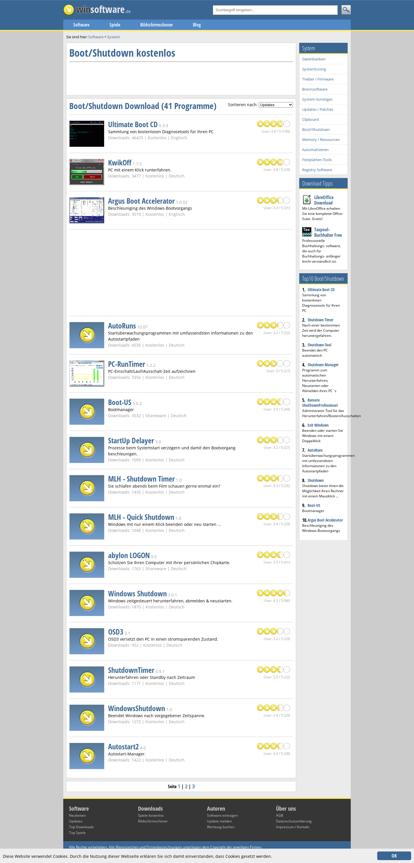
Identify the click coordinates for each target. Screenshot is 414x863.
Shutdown (316, 480)
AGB (279, 815)
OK (394, 856)
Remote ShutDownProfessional (320, 402)
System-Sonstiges (317, 99)
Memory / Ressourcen (321, 139)
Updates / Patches (317, 109)
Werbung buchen (220, 826)
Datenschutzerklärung (294, 821)
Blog (197, 25)
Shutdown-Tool (319, 345)
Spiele (115, 25)
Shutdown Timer (321, 319)
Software (81, 25)
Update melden (219, 821)
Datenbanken (313, 59)
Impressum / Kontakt (292, 826)
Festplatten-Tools (317, 159)
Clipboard (310, 119)
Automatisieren (315, 149)
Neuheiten (77, 815)
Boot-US (314, 505)
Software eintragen (222, 815)
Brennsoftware (314, 89)
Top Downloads (81, 826)
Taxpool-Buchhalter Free (328, 232)
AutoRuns (315, 450)
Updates (76, 821)
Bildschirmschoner (156, 25)
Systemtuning (314, 69)
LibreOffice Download (324, 200)
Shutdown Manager (323, 364)
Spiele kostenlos (151, 815)
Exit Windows (318, 425)
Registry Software (317, 169)
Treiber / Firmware (318, 79)
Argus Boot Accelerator (325, 520)
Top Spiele (77, 832)
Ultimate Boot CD (321, 289)
